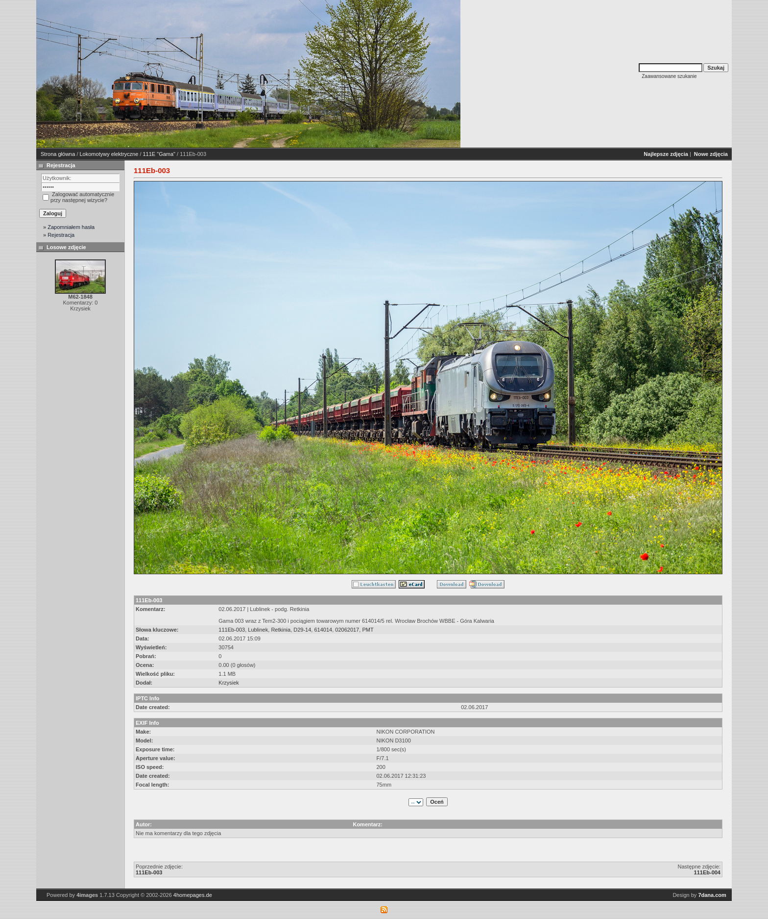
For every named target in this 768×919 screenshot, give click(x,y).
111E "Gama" (159, 154)
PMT (367, 630)
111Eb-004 (707, 872)
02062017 (347, 630)
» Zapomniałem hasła (69, 227)
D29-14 (302, 630)
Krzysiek (228, 683)
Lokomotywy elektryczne (109, 154)
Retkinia (280, 630)
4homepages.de (192, 895)
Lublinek (258, 630)
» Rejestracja (58, 235)
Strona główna (58, 154)
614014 (323, 630)
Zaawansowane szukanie (669, 76)
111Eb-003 (231, 630)
